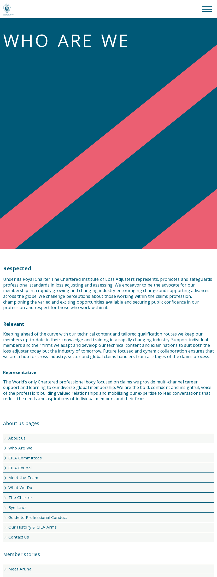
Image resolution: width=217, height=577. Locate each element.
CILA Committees (25, 457)
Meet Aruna (19, 568)
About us (17, 438)
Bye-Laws (17, 507)
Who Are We (20, 447)
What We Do (20, 487)
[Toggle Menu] (207, 9)
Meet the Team (23, 477)
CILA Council (20, 467)
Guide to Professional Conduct (37, 517)
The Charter (20, 497)
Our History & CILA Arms (32, 527)
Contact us (18, 537)
